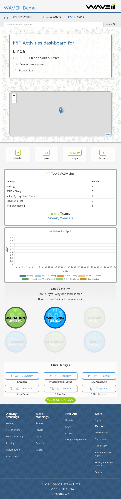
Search (110, 24)
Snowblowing (13, 449)
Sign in (98, 420)
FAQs (68, 426)
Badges (39, 449)
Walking (10, 423)
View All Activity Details (60, 400)
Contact (69, 433)
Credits (98, 472)
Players (39, 429)
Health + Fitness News (103, 454)
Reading (10, 443)
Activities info (101, 432)
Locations (50, 16)
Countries (41, 443)
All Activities (12, 456)
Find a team (101, 445)
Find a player (101, 439)
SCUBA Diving (13, 429)
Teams (39, 423)
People (77, 16)
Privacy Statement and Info (104, 464)
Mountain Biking (14, 436)
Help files (70, 420)
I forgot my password (76, 439)
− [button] (14, 100)
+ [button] (14, 95)
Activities (23, 16)
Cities (38, 436)
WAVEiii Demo (20, 8)
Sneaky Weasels (60, 218)
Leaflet (108, 134)
